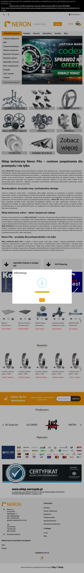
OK (42, 300)
